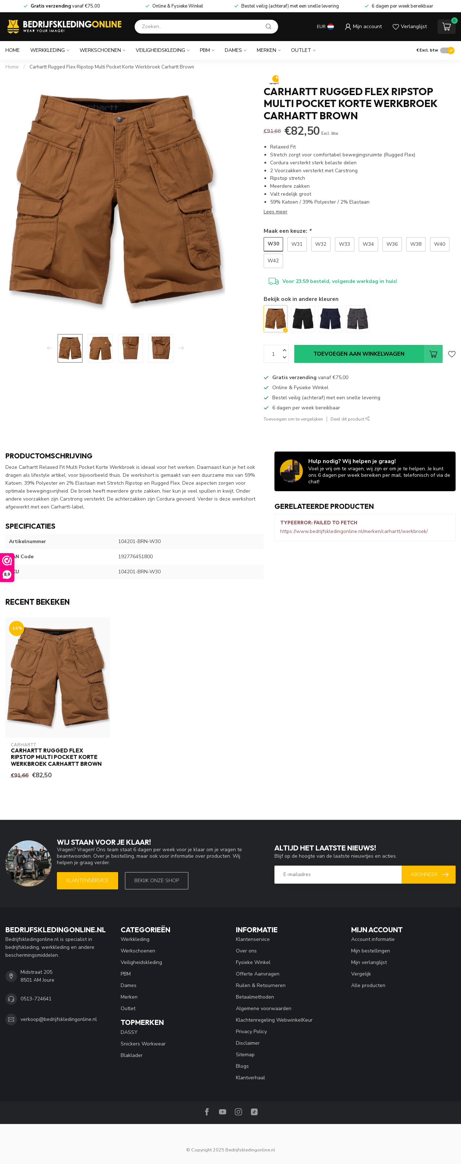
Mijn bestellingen (370, 950)
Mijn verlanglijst (369, 962)
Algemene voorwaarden (263, 1008)
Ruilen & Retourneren (261, 985)
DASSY (129, 1032)
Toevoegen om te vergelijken (293, 419)
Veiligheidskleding (160, 50)
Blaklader (132, 1055)
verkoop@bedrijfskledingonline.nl (59, 1019)
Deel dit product (350, 419)
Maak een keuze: (287, 231)
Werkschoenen (100, 50)
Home (12, 50)
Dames (233, 50)
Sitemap (245, 1054)
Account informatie (373, 939)
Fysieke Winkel (253, 962)
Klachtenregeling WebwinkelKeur (274, 1020)
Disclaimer (248, 1043)
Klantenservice (87, 880)
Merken (266, 50)
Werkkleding (47, 50)
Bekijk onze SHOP (156, 880)
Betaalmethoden (255, 997)
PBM (205, 50)
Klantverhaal (250, 1077)
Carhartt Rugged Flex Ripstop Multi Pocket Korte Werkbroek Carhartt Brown (112, 67)
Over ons (246, 950)
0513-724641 (36, 998)
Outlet (301, 50)
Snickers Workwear (143, 1043)
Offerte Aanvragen (257, 973)
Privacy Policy (251, 1031)
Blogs (242, 1066)
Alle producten (368, 985)
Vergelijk (361, 973)
